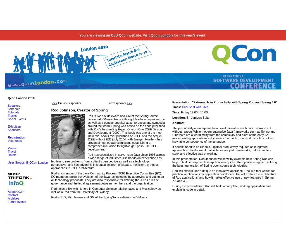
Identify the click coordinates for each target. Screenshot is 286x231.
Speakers (14, 105)
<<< (55, 103)
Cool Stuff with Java (195, 107)
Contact (13, 195)
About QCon (16, 191)
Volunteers (15, 140)
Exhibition (14, 126)
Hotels (12, 155)
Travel (12, 151)
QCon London (162, 35)
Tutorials (13, 112)
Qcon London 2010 (21, 98)
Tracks (12, 115)
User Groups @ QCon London (28, 162)
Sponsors (14, 130)
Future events (17, 201)
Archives (13, 198)
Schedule (14, 109)
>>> (129, 103)
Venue (12, 148)
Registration (16, 137)
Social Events (17, 119)
